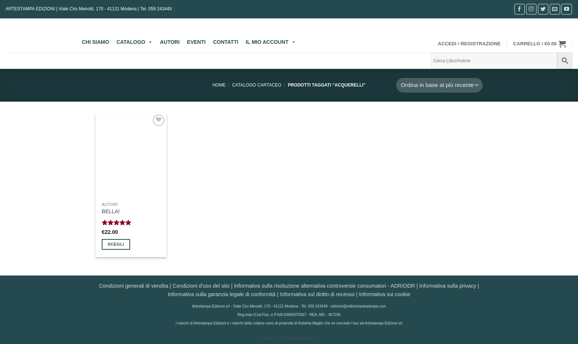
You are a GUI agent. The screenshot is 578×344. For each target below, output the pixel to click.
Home (219, 85)
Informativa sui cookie (384, 294)
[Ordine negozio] (439, 85)
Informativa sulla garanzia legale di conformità (222, 294)
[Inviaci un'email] (555, 9)
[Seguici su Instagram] (531, 9)
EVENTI (196, 42)
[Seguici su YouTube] (566, 9)
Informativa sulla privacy (447, 286)
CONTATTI (225, 42)
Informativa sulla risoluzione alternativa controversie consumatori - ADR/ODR (324, 286)
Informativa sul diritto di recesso (317, 294)
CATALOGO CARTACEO (257, 85)
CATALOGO (134, 42)
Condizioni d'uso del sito (201, 286)
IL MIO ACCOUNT (271, 42)
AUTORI (170, 42)
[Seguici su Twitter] (543, 9)
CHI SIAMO (95, 42)
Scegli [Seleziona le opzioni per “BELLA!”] (116, 244)
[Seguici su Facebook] (519, 9)
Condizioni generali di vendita (133, 286)
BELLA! (111, 211)
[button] (469, 43)
